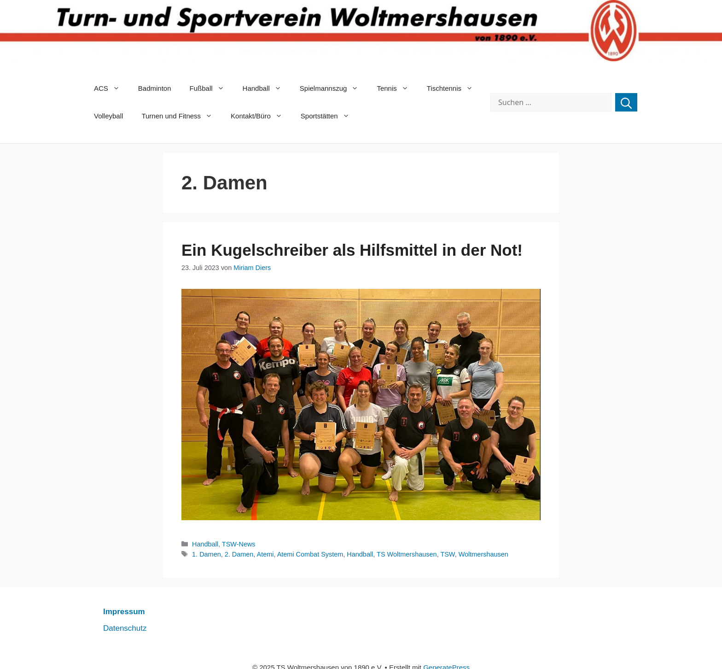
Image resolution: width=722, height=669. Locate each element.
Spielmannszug (334, 88)
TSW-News (239, 544)
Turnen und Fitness (181, 116)
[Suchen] (626, 102)
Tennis (397, 88)
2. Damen (239, 554)
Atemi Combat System (310, 554)
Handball (267, 88)
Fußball (211, 88)
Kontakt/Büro (261, 116)
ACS (111, 88)
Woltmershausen (483, 554)
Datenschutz (125, 628)
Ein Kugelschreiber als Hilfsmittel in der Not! (352, 250)
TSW (447, 554)
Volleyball (108, 116)
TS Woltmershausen (407, 554)
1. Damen (206, 554)
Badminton (154, 88)
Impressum (124, 611)
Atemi (265, 554)
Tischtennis (454, 88)
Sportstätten (330, 116)
